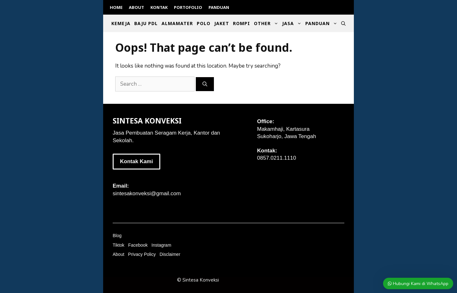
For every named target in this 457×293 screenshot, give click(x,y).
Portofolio (188, 7)
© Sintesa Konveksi (198, 280)
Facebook (138, 245)
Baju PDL (146, 23)
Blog (117, 235)
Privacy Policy (142, 254)
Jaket (221, 23)
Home (116, 7)
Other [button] (267, 23)
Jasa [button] (292, 23)
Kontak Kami (136, 161)
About (136, 7)
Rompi (241, 23)
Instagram (161, 245)
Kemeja (120, 23)
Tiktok (118, 245)
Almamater (177, 23)
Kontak (159, 7)
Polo (203, 23)
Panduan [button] (322, 23)
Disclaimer (170, 254)
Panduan (219, 7)
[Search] (205, 84)
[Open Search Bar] (343, 23)
